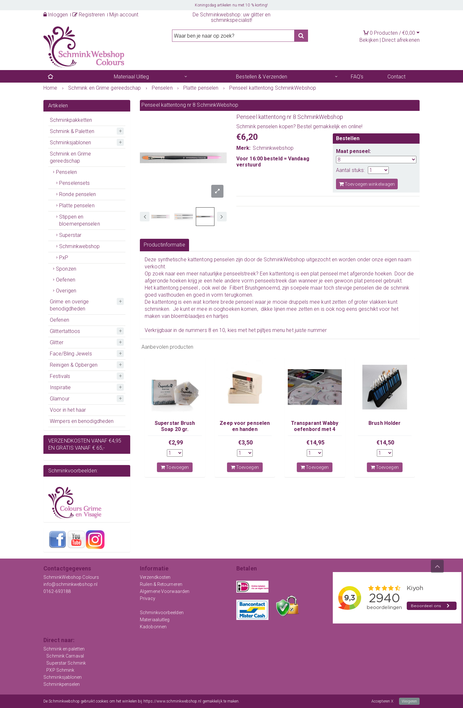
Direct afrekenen (401, 40)
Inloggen (55, 15)
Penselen (66, 172)
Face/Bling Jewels (71, 354)
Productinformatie (164, 245)
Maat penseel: (353, 151)
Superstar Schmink (66, 663)
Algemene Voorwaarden (164, 591)
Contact (396, 77)
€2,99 (175, 442)
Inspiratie (60, 387)
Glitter (56, 342)
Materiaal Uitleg (131, 77)
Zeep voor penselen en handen (245, 426)
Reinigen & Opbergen (73, 365)
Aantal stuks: (350, 170)
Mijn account (123, 15)
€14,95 (315, 442)
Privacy (147, 598)
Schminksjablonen (70, 142)
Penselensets (74, 183)
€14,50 (386, 442)
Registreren (88, 15)
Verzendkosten (155, 577)
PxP (63, 258)
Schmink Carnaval (65, 656)
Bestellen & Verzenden (261, 77)
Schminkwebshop (79, 246)
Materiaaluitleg (155, 619)
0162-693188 (57, 591)
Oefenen (65, 280)
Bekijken (368, 40)
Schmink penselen (257, 126)
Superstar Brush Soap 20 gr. (175, 426)
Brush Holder (384, 423)
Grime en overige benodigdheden (69, 305)
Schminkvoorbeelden (162, 612)
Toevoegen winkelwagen (367, 184)
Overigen (66, 291)
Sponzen (66, 269)
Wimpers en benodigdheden (81, 421)
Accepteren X (382, 701)
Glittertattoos (65, 331)
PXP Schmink (60, 670)
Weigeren (409, 701)
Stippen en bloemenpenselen (79, 220)
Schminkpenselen (61, 684)
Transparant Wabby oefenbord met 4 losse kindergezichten (315, 432)
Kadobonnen (153, 626)
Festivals (60, 376)
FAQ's (357, 77)
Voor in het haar (68, 410)
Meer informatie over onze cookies (269, 701)
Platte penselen (77, 205)
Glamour (59, 399)
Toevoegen (175, 467)
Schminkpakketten (71, 120)
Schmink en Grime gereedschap (70, 157)
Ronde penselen (77, 194)
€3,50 (245, 442)
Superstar (70, 235)
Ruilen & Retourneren (161, 584)
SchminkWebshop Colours (71, 577)
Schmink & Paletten (72, 131)
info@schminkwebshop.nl (70, 584)
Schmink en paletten (64, 648)
